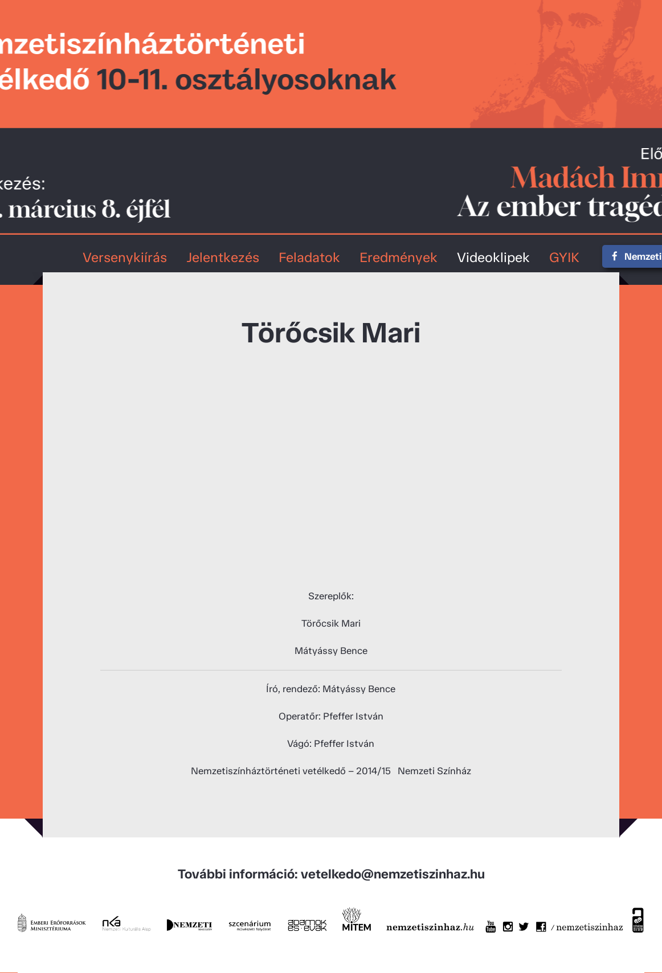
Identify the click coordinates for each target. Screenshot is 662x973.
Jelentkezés (222, 257)
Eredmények (398, 257)
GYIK (564, 257)
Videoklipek (493, 257)
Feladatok (309, 257)
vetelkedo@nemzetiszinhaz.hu (393, 874)
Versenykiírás (125, 257)
